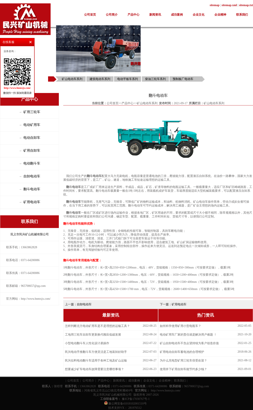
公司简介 (112, 14)
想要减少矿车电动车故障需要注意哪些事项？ (94, 369)
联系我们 (242, 14)
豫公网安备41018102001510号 (125, 403)
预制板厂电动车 (183, 79)
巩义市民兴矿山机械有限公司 (112, 394)
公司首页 (90, 14)
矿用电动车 (179, 304)
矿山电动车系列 (72, 79)
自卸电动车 (84, 304)
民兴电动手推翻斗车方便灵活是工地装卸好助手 (96, 351)
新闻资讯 (155, 14)
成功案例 (177, 14)
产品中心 (133, 14)
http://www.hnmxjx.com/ (165, 390)
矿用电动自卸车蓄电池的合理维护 (182, 351)
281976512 (135, 407)
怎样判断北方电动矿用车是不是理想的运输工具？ (97, 326)
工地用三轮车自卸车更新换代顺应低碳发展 (93, 334)
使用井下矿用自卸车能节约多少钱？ (183, 369)
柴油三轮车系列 (155, 79)
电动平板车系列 (127, 79)
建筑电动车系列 (100, 79)
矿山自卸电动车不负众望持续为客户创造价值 (189, 343)
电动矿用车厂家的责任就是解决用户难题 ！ (188, 334)
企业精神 (220, 14)
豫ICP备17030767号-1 (135, 399)
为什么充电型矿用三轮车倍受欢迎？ (183, 360)
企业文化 (199, 14)
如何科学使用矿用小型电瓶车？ (180, 326)
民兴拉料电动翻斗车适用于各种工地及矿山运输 (96, 360)
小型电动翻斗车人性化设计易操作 (87, 343)
